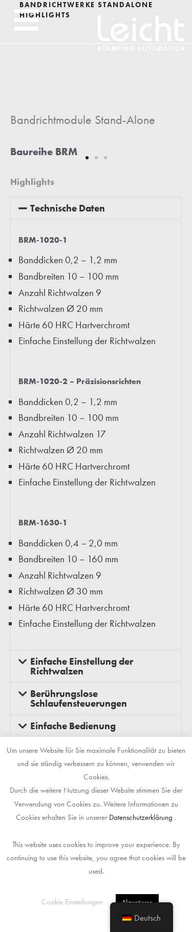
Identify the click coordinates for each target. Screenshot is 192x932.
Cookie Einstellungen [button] (72, 902)
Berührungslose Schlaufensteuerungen (78, 698)
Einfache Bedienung (73, 725)
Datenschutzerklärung (141, 817)
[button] (26, 20)
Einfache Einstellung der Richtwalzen (81, 666)
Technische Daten (67, 208)
